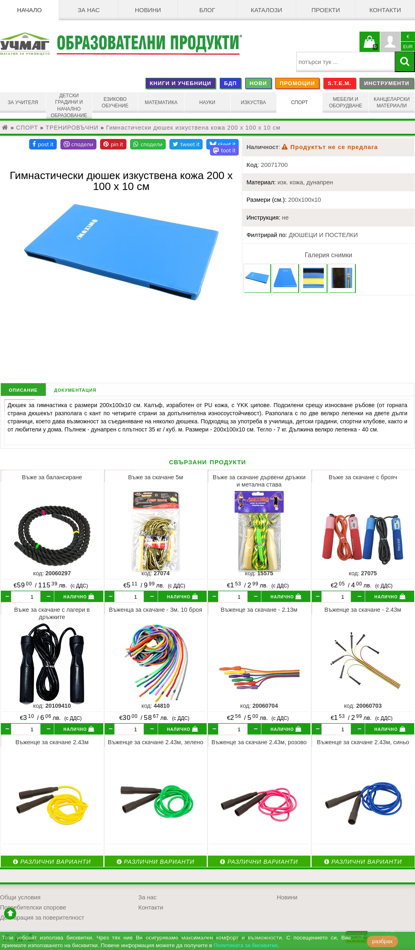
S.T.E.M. (339, 83)
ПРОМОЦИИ (297, 83)
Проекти (326, 10)
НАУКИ (207, 102)
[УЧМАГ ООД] (28, 44)
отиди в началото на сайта (10, 913)
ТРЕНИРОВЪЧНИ (72, 127)
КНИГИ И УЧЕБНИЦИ (180, 83)
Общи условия (20, 897)
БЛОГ (207, 10)
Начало (29, 10)
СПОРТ (299, 102)
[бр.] (26, 596)
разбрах (382, 941)
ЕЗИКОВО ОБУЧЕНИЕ (115, 102)
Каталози (266, 10)
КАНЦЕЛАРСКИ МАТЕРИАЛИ (392, 102)
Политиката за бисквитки (245, 945)
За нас (89, 10)
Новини (148, 10)
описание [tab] (23, 389)
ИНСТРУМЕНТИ (386, 83)
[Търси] (405, 61)
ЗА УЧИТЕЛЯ (23, 102)
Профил (390, 42)
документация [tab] (75, 389)
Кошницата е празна (369, 46)
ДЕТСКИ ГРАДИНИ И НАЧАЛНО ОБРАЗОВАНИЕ (69, 105)
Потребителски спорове (33, 907)
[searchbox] (345, 62)
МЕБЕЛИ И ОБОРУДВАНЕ (345, 102)
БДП (230, 83)
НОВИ (258, 83)
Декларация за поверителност (42, 917)
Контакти (385, 10)
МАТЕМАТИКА (161, 102)
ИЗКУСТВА (253, 102)
